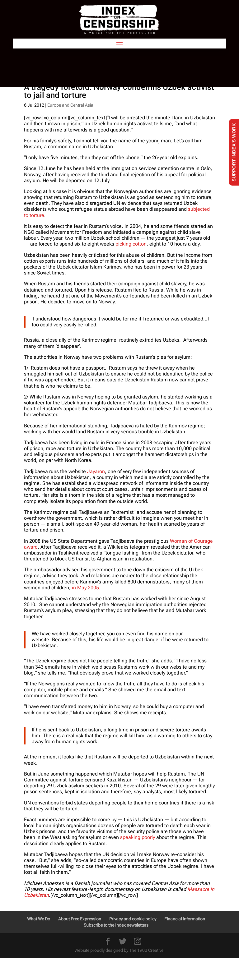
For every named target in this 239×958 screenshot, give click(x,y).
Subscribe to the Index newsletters (116, 925)
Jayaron (96, 471)
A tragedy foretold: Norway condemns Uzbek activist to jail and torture (119, 91)
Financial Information (184, 918)
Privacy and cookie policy (132, 918)
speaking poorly (137, 837)
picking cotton (131, 244)
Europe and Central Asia (70, 105)
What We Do (38, 918)
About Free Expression (79, 918)
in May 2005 (85, 588)
